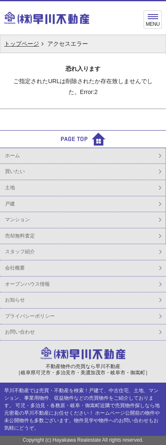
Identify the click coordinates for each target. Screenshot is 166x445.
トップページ (21, 43)
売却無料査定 (20, 236)
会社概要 (15, 268)
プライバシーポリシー (30, 316)
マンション (17, 219)
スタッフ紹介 (20, 252)
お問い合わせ (20, 332)
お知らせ (15, 300)
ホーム (12, 155)
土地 (10, 187)
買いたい (15, 171)
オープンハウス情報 (27, 284)
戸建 (10, 204)
